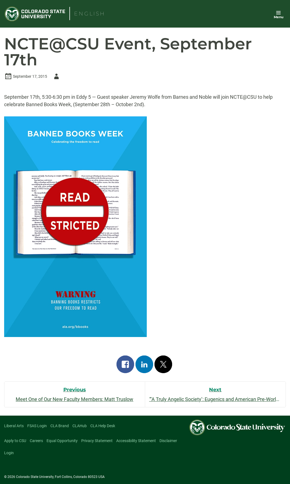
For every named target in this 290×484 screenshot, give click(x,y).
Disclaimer (168, 440)
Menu (278, 17)
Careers (36, 440)
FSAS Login (37, 426)
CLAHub (79, 426)
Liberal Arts (14, 426)
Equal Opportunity (62, 440)
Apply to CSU (15, 440)
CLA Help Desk (102, 426)
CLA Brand (59, 426)
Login (9, 453)
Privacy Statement (97, 440)
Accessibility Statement (136, 440)
